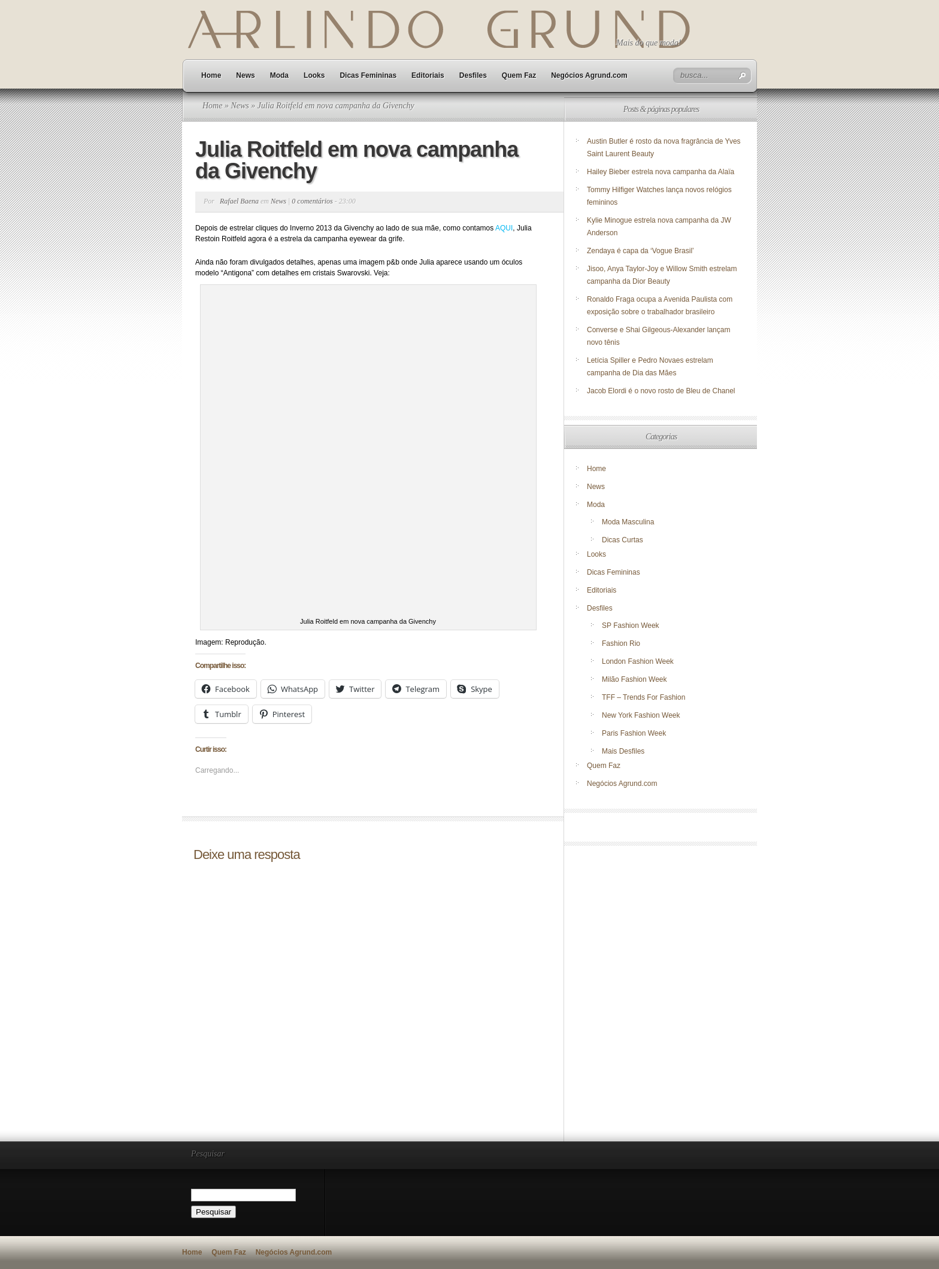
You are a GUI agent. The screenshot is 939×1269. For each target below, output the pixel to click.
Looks (314, 75)
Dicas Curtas (622, 540)
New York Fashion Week (641, 715)
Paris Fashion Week (634, 733)
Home (211, 75)
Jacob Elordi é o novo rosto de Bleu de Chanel (661, 391)
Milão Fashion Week (634, 679)
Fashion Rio (621, 643)
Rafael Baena (239, 201)
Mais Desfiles (623, 751)
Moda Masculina (628, 522)
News (245, 75)
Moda (279, 75)
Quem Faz (519, 75)
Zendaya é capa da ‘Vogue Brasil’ (640, 251)
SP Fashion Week (630, 625)
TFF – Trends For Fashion (643, 697)
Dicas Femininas (368, 75)
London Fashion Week (638, 661)
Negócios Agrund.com (589, 75)
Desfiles (473, 75)
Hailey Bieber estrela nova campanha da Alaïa (660, 172)
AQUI (504, 228)
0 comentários (312, 201)
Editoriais (427, 75)
